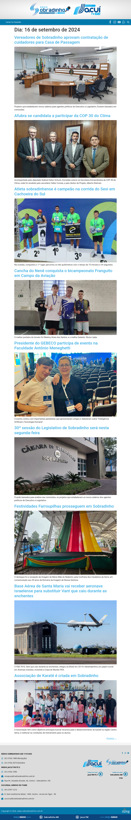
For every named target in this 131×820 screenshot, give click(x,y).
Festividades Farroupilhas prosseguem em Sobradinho (64, 506)
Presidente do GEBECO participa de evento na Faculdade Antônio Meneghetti (56, 345)
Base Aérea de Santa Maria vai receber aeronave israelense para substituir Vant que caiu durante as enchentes (60, 591)
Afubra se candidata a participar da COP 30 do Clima (62, 115)
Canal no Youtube (13, 22)
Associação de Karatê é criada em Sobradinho (56, 675)
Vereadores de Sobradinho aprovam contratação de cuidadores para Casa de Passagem (61, 40)
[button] (128, 22)
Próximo (112, 738)
